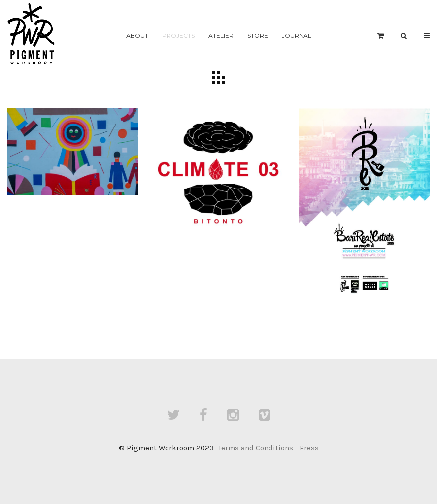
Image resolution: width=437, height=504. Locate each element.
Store (257, 35)
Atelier (221, 35)
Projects (178, 35)
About (137, 35)
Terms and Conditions (255, 447)
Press (309, 447)
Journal (296, 35)
